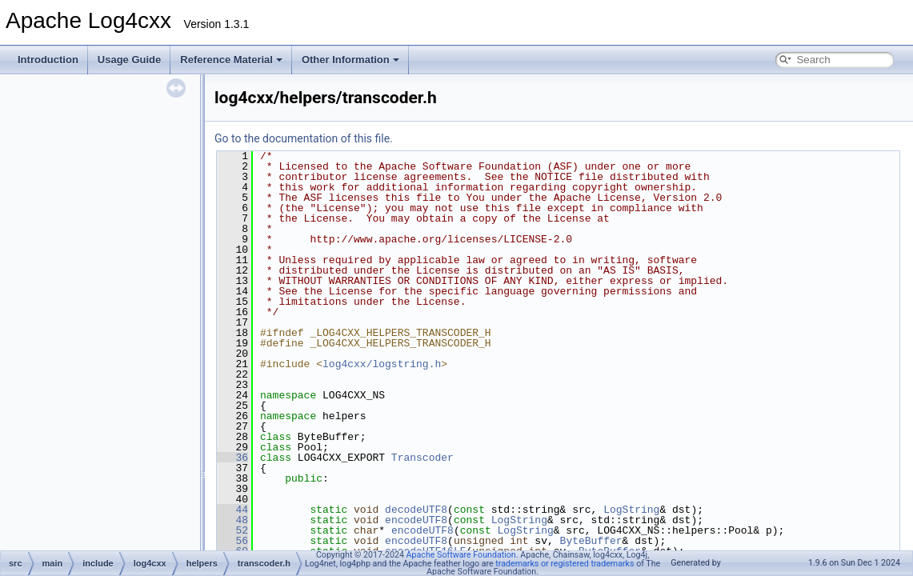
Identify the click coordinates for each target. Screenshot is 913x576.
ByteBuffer (591, 541)
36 (232, 457)
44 (232, 509)
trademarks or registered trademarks (564, 563)
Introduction (48, 60)
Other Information (350, 60)
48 (232, 520)
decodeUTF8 (416, 509)
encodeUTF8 (416, 520)
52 (232, 530)
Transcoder (422, 457)
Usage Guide (129, 60)
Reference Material (231, 60)
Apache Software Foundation (461, 555)
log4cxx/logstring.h (381, 364)
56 (232, 541)
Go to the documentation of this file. (303, 138)
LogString (631, 509)
